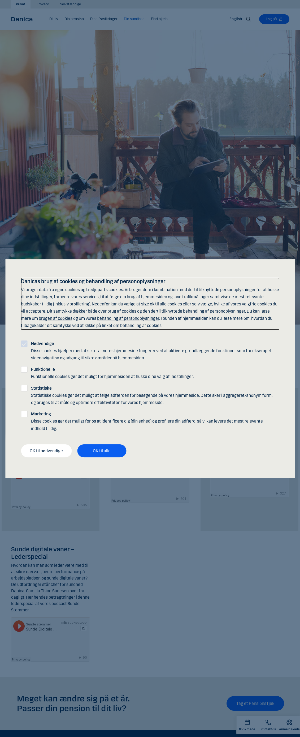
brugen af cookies (55, 318)
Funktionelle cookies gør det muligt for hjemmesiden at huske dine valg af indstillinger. (112, 373)
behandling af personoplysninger (128, 318)
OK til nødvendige (46, 450)
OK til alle (102, 450)
